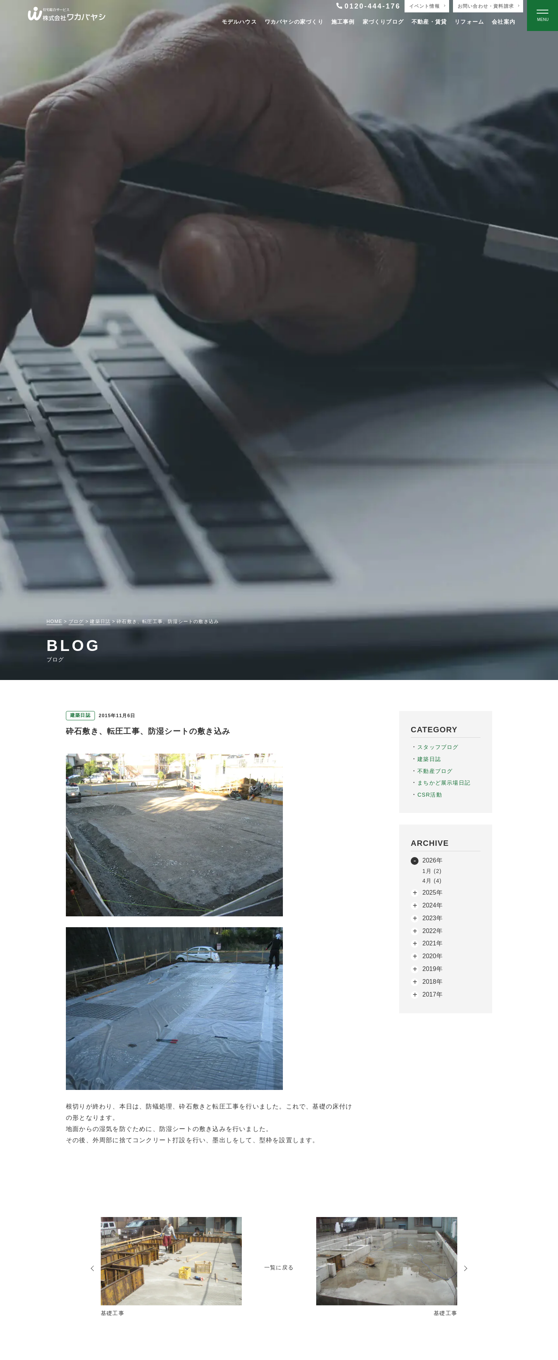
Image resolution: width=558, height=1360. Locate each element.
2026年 (432, 860)
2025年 (432, 892)
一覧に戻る (279, 1267)
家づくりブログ (383, 22)
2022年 (432, 931)
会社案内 (503, 22)
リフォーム (469, 22)
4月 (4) (432, 881)
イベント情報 (424, 6)
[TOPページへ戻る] (66, 16)
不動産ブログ (435, 771)
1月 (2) (432, 871)
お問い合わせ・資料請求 (486, 6)
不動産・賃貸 (429, 22)
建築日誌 (429, 759)
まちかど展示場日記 (443, 783)
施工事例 (343, 22)
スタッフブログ (437, 747)
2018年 (432, 981)
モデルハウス (239, 22)
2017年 (432, 994)
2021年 (432, 943)
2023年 (432, 918)
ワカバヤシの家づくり (294, 22)
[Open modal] (542, 15)
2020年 (432, 956)
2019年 (432, 969)
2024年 (432, 905)
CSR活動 (429, 795)
